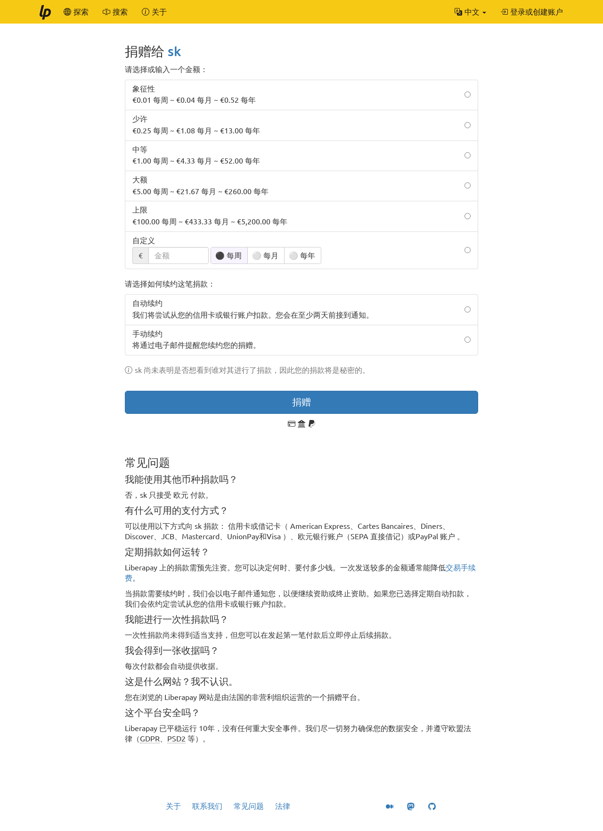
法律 (282, 806)
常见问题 (249, 806)
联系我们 (207, 806)
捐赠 (301, 401)
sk (174, 51)
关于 (173, 806)
